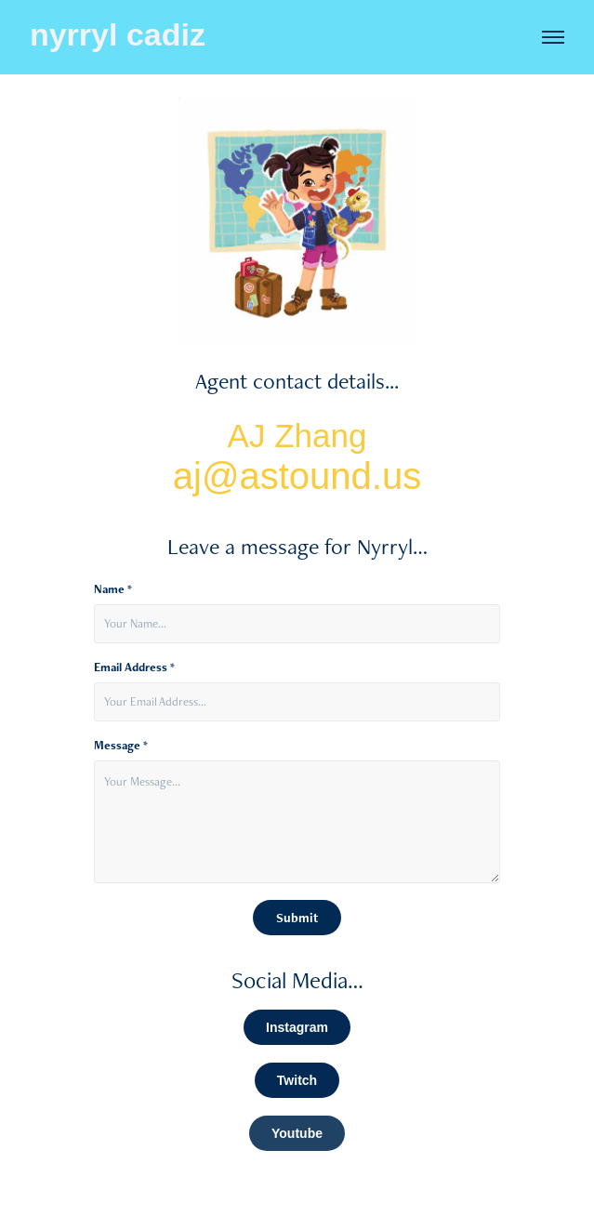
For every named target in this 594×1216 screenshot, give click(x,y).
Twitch (297, 1080)
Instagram (297, 1027)
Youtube (297, 1133)
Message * (121, 745)
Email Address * (134, 667)
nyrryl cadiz (117, 34)
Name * (113, 589)
